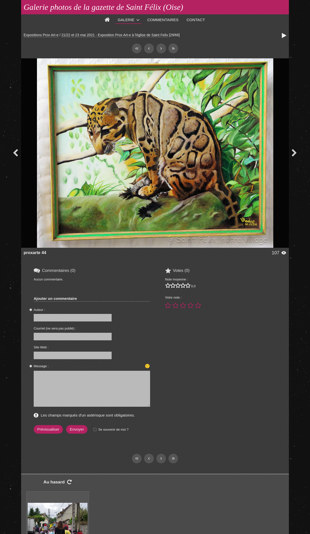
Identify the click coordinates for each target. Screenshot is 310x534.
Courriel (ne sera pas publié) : (55, 328)
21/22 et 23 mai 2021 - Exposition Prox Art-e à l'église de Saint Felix (114, 35)
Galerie (126, 20)
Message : (41, 366)
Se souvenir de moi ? (113, 429)
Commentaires (163, 20)
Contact (196, 20)
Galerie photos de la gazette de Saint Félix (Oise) (103, 7)
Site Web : (41, 347)
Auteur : (39, 310)
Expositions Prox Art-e (41, 35)
